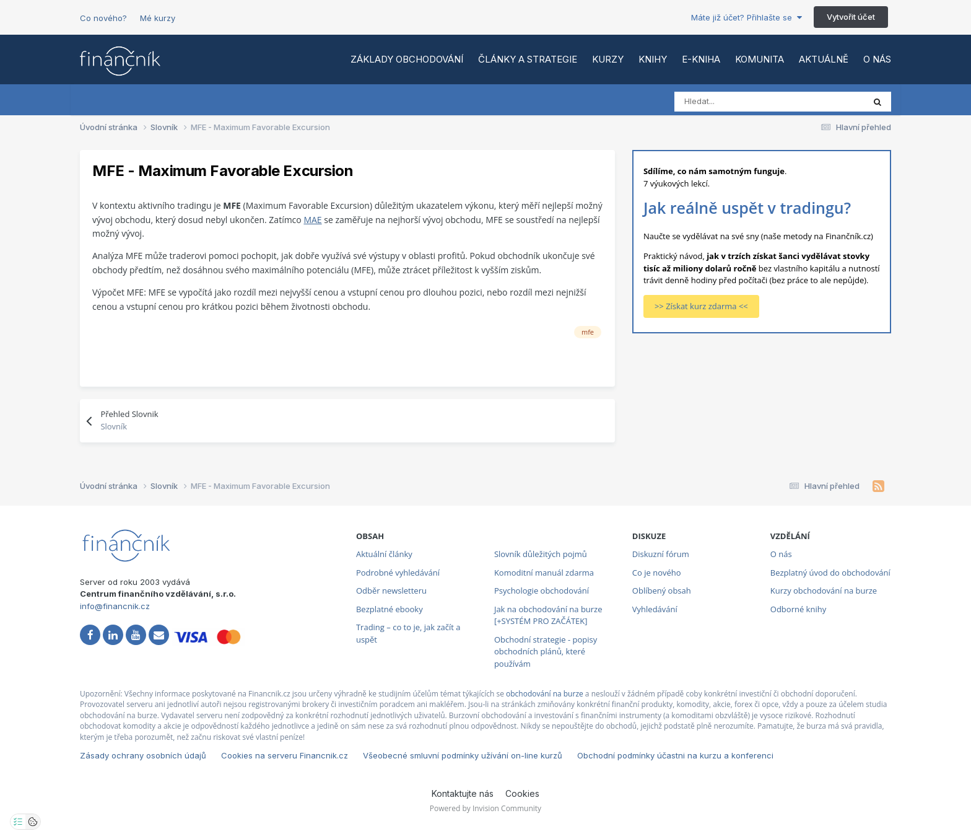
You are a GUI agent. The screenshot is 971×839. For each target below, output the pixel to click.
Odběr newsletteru (391, 590)
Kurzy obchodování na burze (823, 590)
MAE (312, 220)
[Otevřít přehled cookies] (32, 821)
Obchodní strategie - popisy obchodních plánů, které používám (545, 651)
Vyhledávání (654, 609)
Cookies (522, 793)
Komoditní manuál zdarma (544, 572)
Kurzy (608, 59)
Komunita (759, 59)
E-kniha (701, 59)
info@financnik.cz (115, 606)
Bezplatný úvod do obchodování (830, 572)
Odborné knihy (798, 609)
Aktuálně (823, 59)
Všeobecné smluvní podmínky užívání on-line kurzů (462, 755)
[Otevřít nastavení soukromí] (18, 821)
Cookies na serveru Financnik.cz (284, 755)
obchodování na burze (544, 693)
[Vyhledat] (729, 102)
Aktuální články (384, 554)
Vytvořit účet (851, 17)
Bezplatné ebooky (389, 609)
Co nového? (103, 18)
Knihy (652, 59)
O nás (877, 59)
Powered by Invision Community (485, 808)
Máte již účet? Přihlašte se (746, 17)
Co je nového (656, 572)
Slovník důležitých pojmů (540, 554)
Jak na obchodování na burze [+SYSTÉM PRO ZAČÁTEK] (548, 615)
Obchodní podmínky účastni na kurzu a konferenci (675, 755)
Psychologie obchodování (541, 590)
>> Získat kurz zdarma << (701, 306)
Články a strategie (527, 59)
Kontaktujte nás (463, 793)
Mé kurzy (157, 18)
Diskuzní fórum (660, 554)
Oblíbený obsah (661, 590)
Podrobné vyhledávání (398, 572)
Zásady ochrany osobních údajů (143, 755)
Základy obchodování (407, 59)
